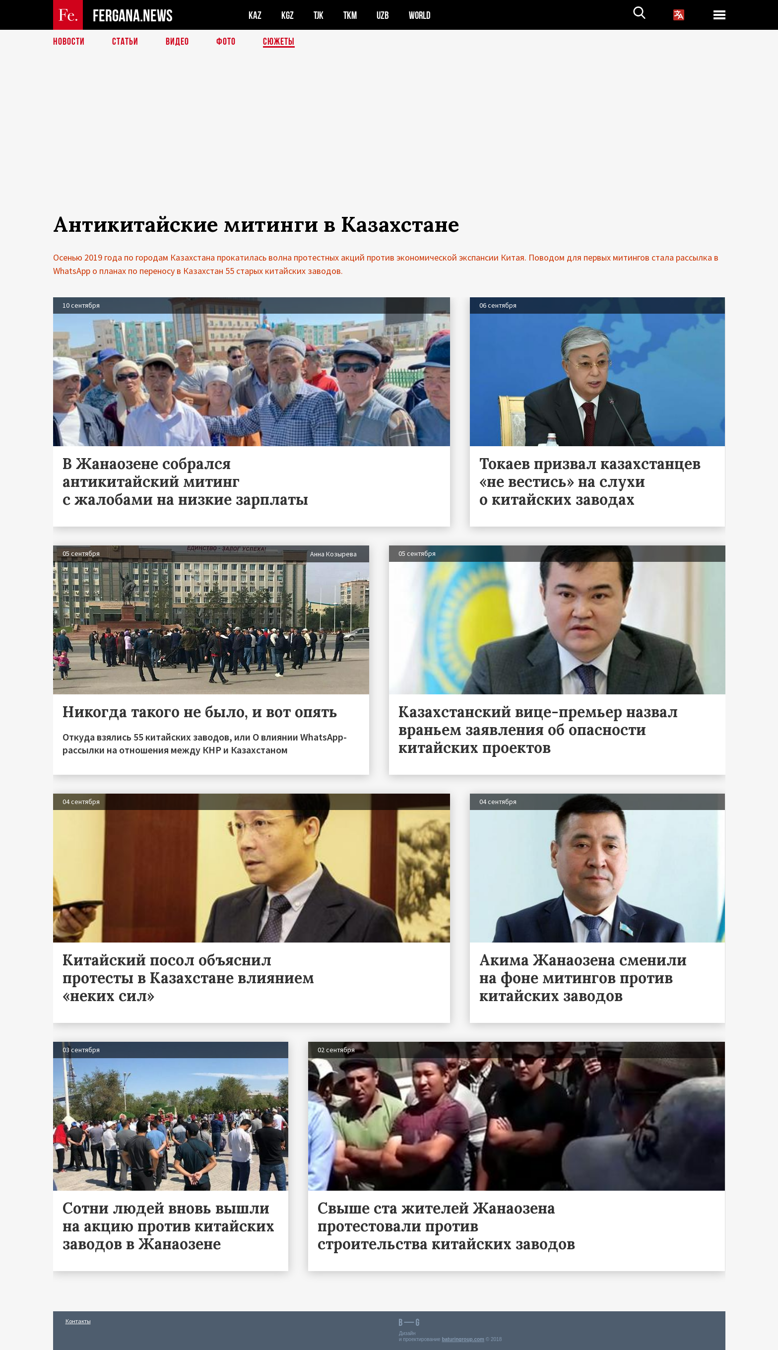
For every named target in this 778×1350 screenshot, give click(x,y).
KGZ (287, 15)
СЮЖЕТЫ (279, 42)
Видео (177, 42)
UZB (385, 15)
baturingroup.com (463, 1339)
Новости (69, 42)
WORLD (423, 15)
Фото (226, 42)
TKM (352, 15)
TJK (319, 15)
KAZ (255, 15)
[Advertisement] (389, 142)
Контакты (78, 1321)
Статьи (125, 42)
